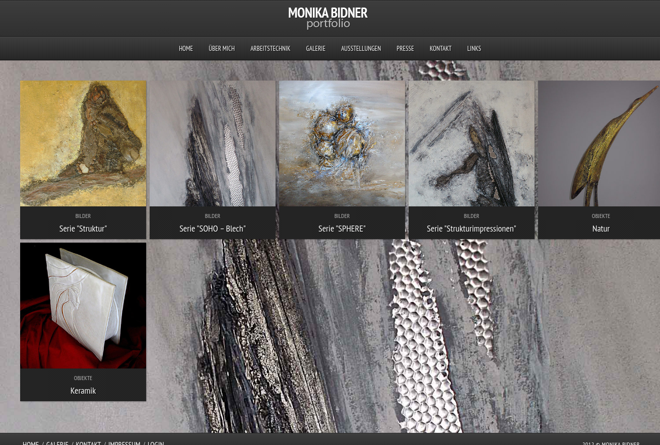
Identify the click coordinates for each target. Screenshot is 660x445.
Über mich (222, 48)
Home (186, 48)
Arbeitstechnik (270, 48)
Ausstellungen (361, 48)
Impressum (124, 434)
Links (474, 48)
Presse (405, 48)
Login (156, 434)
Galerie (315, 48)
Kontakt (440, 48)
